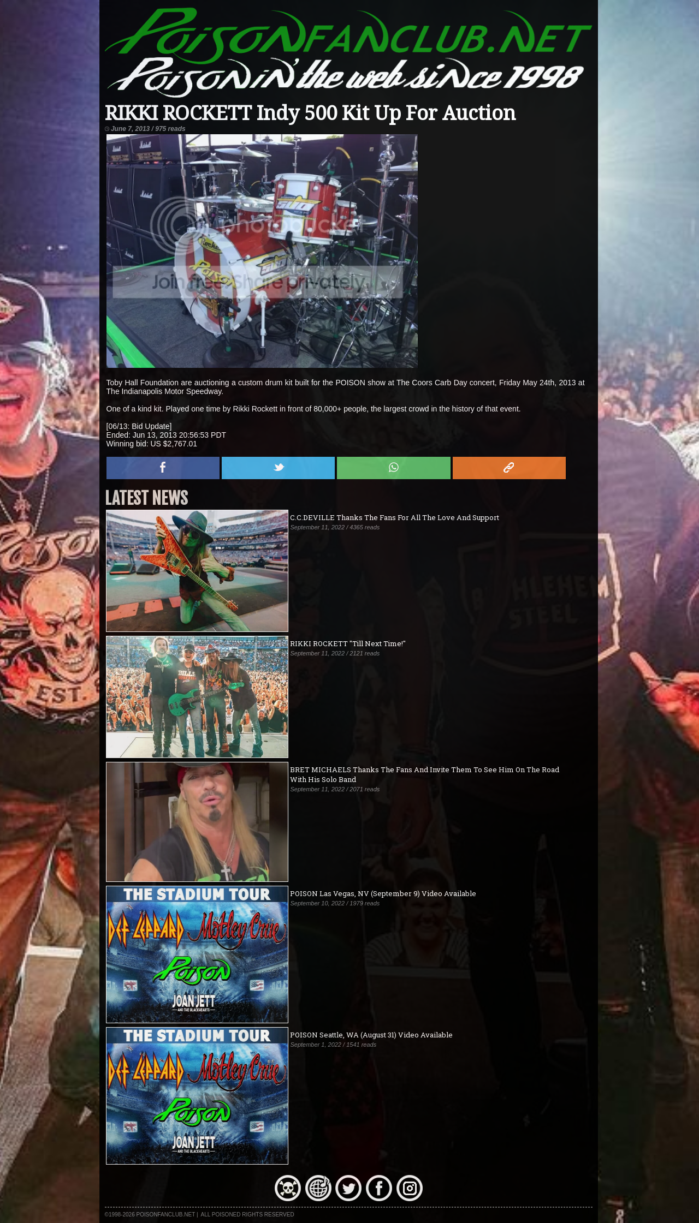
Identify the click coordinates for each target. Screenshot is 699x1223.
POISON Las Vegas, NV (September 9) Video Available (383, 893)
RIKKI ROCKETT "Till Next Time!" (348, 643)
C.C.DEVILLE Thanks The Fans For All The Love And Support (394, 517)
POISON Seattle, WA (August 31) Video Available (371, 1035)
